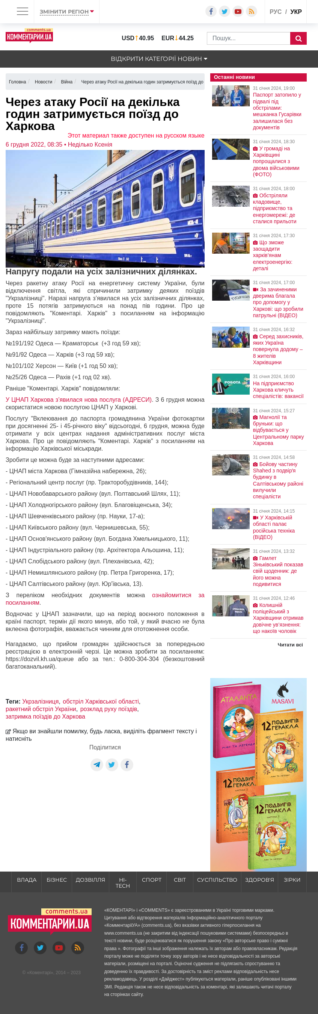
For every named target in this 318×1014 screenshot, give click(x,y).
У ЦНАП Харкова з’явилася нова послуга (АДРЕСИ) (79, 400)
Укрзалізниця (40, 701)
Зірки (292, 879)
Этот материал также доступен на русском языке (136, 135)
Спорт (151, 879)
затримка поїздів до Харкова (45, 716)
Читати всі (290, 645)
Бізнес (57, 879)
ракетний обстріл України (41, 709)
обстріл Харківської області (101, 701)
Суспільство (217, 879)
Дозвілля (90, 879)
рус (276, 12)
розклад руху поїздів (108, 709)
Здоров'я (259, 879)
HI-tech (123, 883)
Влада (26, 879)
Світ (180, 879)
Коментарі (40, 972)
